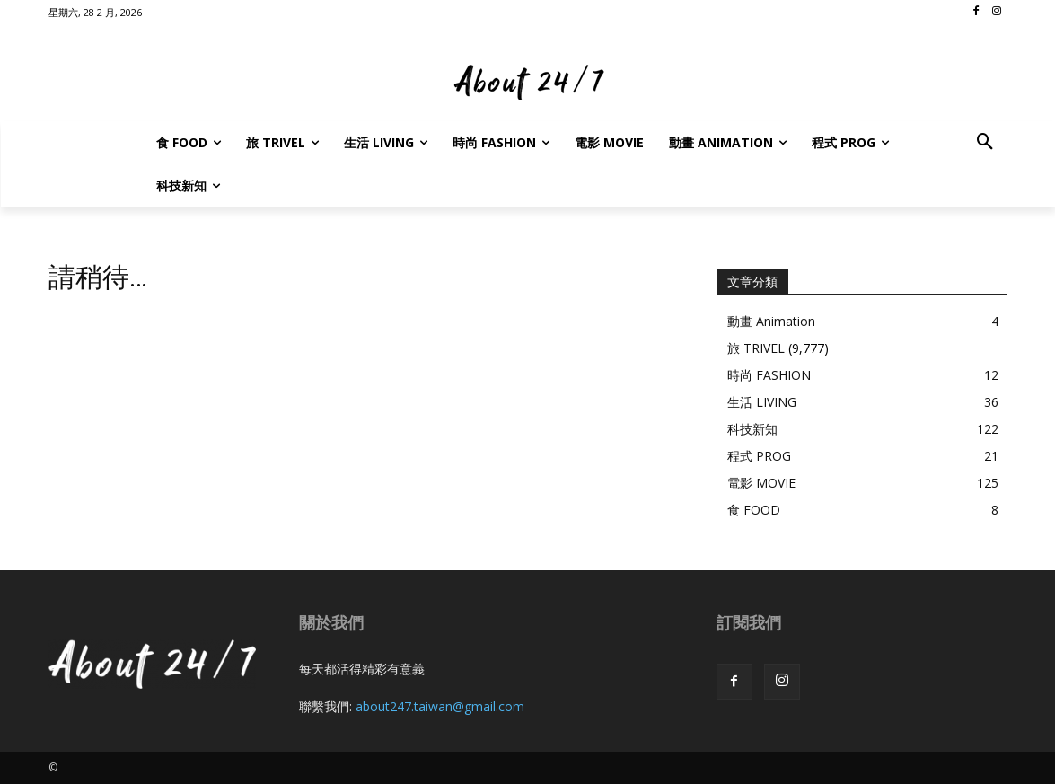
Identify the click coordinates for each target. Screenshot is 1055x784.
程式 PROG (759, 455)
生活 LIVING (761, 401)
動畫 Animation (771, 321)
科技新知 (752, 428)
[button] (985, 142)
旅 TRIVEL (756, 348)
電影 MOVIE (761, 482)
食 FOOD (753, 509)
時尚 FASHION (769, 374)
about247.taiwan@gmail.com (440, 706)
